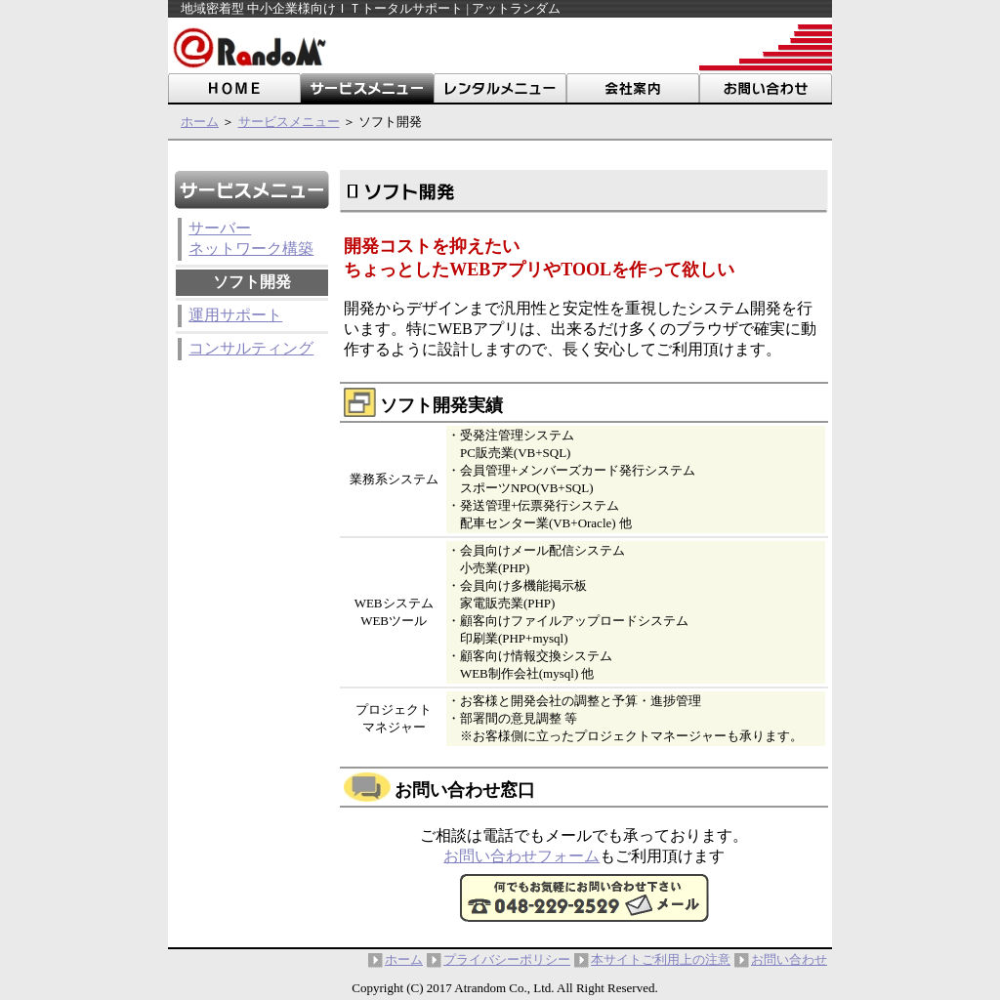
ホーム (200, 121)
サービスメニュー (289, 121)
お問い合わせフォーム (521, 856)
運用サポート (235, 315)
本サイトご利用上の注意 (660, 959)
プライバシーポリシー (506, 959)
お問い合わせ (789, 959)
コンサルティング (250, 348)
